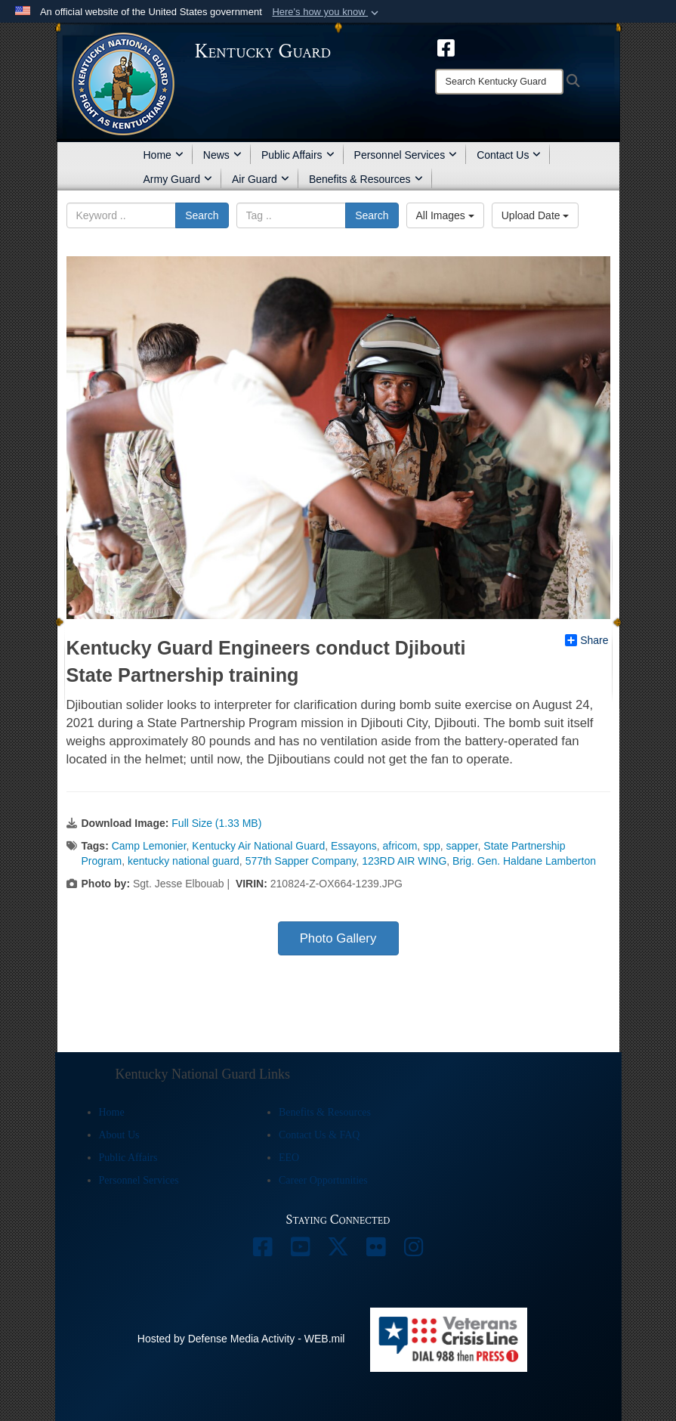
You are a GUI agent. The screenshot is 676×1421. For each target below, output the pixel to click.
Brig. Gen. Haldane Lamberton (524, 861)
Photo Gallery (338, 938)
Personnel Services (406, 155)
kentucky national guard (183, 861)
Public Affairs (298, 155)
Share (586, 640)
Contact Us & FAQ (319, 1135)
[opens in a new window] (446, 47)
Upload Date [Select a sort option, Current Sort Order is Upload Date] (536, 215)
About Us (119, 1135)
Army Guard (178, 179)
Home (164, 155)
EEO (289, 1157)
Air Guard (260, 179)
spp (431, 846)
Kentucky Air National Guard (258, 846)
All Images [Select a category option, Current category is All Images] (445, 215)
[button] (326, 12)
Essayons (354, 846)
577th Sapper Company (301, 861)
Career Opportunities (323, 1180)
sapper (462, 846)
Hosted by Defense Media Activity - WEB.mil (241, 1339)
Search (201, 215)
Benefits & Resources (366, 179)
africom (399, 846)
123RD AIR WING (404, 861)
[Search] (499, 81)
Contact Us (509, 155)
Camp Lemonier (149, 846)
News (222, 155)
